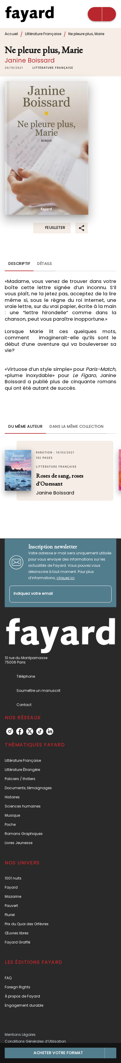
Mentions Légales (20, 1034)
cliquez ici (65, 577)
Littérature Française (43, 33)
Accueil (11, 33)
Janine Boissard (30, 60)
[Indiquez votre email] (53, 594)
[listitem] (10, 731)
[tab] (19, 264)
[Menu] (101, 14)
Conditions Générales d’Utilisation (35, 1041)
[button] (52, 68)
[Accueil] (29, 14)
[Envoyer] (104, 594)
